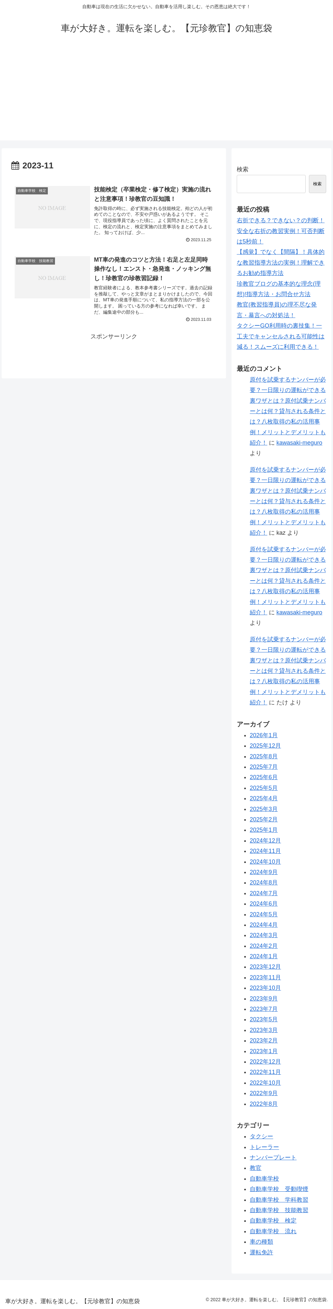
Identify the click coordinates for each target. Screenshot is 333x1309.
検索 (242, 169)
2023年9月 (264, 998)
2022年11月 (265, 1072)
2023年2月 (264, 1040)
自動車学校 (264, 1178)
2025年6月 (264, 777)
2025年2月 (264, 819)
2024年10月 (265, 861)
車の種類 (261, 1241)
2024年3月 (264, 935)
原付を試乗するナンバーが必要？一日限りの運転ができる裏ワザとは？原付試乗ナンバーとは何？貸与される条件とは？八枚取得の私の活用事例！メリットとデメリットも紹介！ (288, 411)
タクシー (261, 1136)
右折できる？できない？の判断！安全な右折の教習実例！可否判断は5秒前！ (281, 231)
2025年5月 (264, 788)
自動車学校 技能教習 (279, 1210)
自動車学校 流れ (273, 1231)
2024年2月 (264, 946)
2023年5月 (264, 1019)
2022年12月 (265, 1061)
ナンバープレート (273, 1157)
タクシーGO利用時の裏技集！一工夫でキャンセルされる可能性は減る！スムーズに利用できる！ (281, 336)
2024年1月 (264, 956)
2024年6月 (264, 903)
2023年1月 (264, 1051)
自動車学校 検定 (273, 1220)
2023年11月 (265, 977)
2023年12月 (265, 966)
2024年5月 (264, 914)
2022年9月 (264, 1093)
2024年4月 (264, 925)
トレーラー (264, 1147)
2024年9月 (264, 872)
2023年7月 (264, 1009)
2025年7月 (264, 767)
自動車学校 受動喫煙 (279, 1189)
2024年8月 (264, 882)
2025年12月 (265, 745)
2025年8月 (264, 756)
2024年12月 (265, 840)
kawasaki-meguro (299, 442)
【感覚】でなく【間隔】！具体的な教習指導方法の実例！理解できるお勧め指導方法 (281, 262)
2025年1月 (264, 830)
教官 (255, 1168)
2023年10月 (265, 988)
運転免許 (261, 1252)
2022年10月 (265, 1083)
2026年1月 (264, 735)
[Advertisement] (166, 94)
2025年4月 (264, 798)
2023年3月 (264, 1030)
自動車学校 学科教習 (279, 1200)
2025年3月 (264, 809)
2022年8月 (264, 1104)
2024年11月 (265, 851)
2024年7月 (264, 893)
